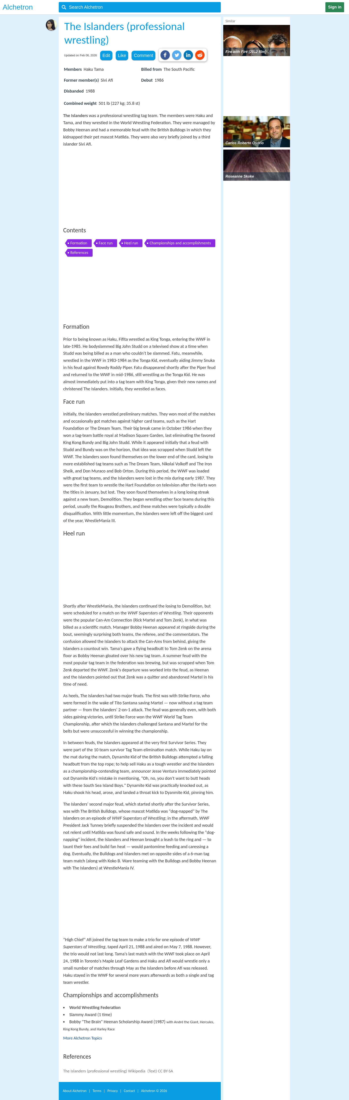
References (79, 252)
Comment (143, 55)
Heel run (131, 243)
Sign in (334, 7)
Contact (129, 1091)
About (75, 1091)
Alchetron (18, 7)
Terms (97, 1091)
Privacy (113, 1091)
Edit (106, 55)
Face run (106, 243)
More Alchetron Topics (82, 1038)
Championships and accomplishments (180, 243)
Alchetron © (154, 1091)
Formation (78, 243)
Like (122, 55)
